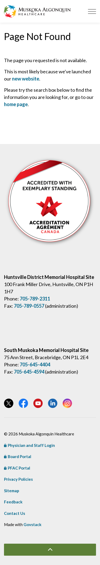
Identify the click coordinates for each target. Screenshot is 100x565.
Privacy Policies (18, 479)
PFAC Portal (17, 468)
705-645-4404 (35, 364)
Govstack (32, 524)
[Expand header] (92, 11)
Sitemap (11, 490)
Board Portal (17, 456)
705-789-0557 (29, 306)
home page (16, 104)
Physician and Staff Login (29, 445)
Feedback (13, 501)
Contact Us (14, 513)
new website (25, 79)
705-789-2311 (35, 299)
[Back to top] (50, 550)
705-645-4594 (29, 372)
